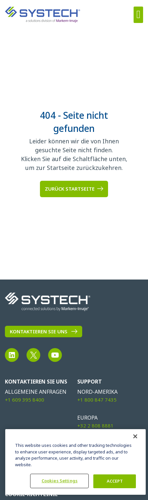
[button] (138, 15)
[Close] (135, 436)
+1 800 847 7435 (97, 400)
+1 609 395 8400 (24, 400)
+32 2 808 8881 (95, 425)
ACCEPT (115, 481)
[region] (75, 462)
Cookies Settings (60, 481)
